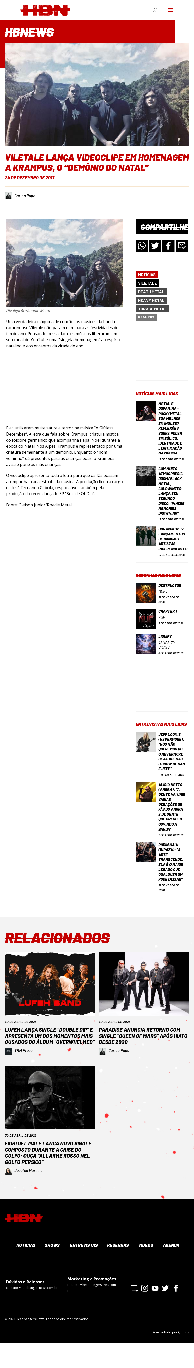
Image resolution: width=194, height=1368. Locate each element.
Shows (52, 1270)
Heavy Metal (151, 300)
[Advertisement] (162, 355)
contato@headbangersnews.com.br (32, 1313)
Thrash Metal (152, 308)
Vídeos (145, 1270)
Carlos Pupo (24, 195)
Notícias (147, 274)
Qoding (183, 1357)
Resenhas (117, 1270)
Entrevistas (83, 1270)
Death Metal (151, 291)
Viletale (147, 283)
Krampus (146, 317)
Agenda (171, 1270)
